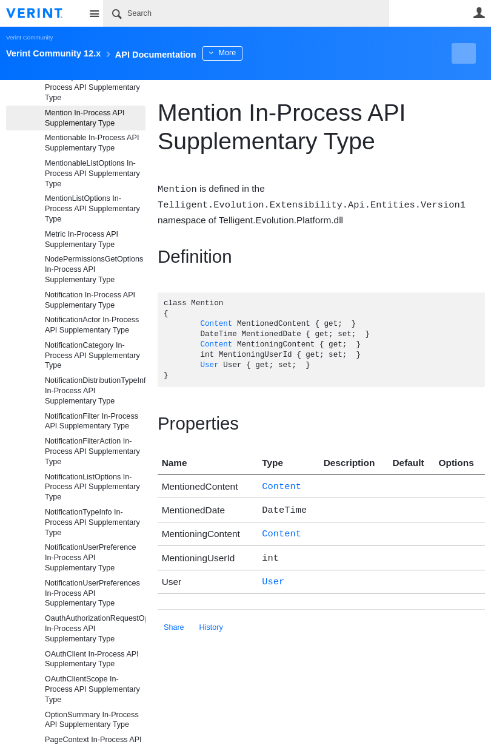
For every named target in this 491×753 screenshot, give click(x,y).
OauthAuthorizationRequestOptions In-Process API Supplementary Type (95, 628)
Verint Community (29, 37)
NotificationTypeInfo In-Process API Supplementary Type (92, 522)
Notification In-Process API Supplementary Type (90, 300)
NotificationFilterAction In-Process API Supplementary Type (92, 451)
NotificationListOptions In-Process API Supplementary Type (92, 487)
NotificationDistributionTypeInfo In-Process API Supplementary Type (95, 390)
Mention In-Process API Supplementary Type (85, 118)
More (272, 53)
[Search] (246, 13)
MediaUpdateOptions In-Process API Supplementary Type (92, 87)
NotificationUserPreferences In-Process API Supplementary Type (92, 593)
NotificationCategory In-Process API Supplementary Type (92, 355)
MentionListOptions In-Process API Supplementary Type (92, 208)
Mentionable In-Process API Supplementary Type (92, 142)
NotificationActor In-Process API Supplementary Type (92, 325)
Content (216, 323)
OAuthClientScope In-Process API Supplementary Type (92, 689)
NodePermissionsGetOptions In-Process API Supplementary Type (94, 269)
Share (174, 620)
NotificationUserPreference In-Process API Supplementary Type (90, 557)
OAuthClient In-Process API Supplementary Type (92, 659)
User (479, 13)
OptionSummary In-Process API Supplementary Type (92, 720)
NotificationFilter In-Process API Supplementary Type (91, 421)
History (211, 620)
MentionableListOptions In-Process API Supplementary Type (92, 173)
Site (94, 13)
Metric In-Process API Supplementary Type (81, 239)
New (457, 53)
